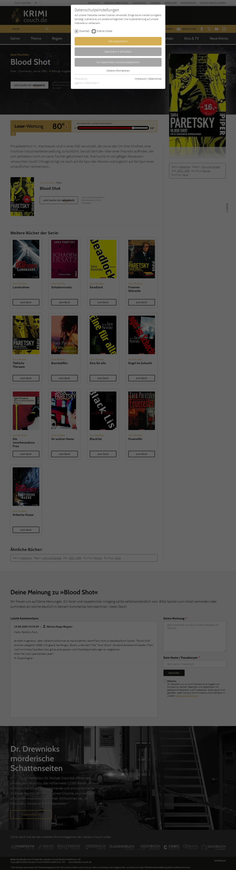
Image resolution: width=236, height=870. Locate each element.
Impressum (141, 78)
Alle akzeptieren (118, 41)
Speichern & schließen (118, 51)
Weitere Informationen (118, 70)
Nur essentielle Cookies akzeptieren (118, 62)
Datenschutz (155, 78)
